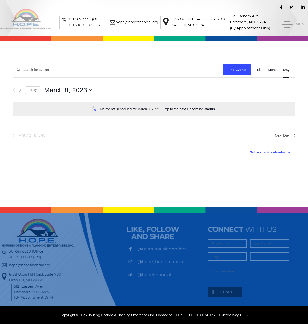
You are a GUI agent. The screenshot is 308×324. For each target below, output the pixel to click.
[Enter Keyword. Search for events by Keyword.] (118, 69)
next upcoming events (197, 109)
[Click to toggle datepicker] (68, 90)
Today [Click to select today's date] (33, 90)
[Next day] (20, 90)
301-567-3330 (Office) (90, 19)
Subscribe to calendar (267, 152)
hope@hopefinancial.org (141, 22)
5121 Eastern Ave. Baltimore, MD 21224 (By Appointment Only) (254, 22)
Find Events (236, 70)
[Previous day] (14, 90)
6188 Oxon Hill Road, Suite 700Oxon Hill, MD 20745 (33, 277)
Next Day (284, 135)
